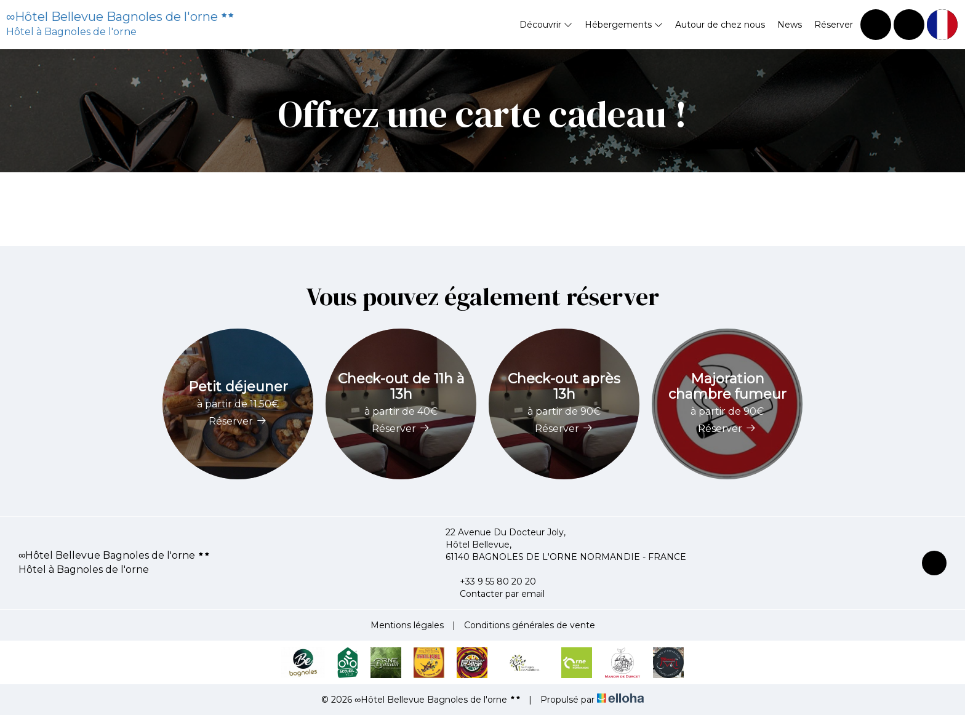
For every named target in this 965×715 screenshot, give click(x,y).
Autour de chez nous (720, 24)
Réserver (833, 24)
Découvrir (545, 24)
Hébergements (624, 24)
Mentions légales (407, 625)
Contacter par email (495, 593)
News (789, 24)
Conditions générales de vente (529, 625)
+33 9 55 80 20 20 (491, 581)
